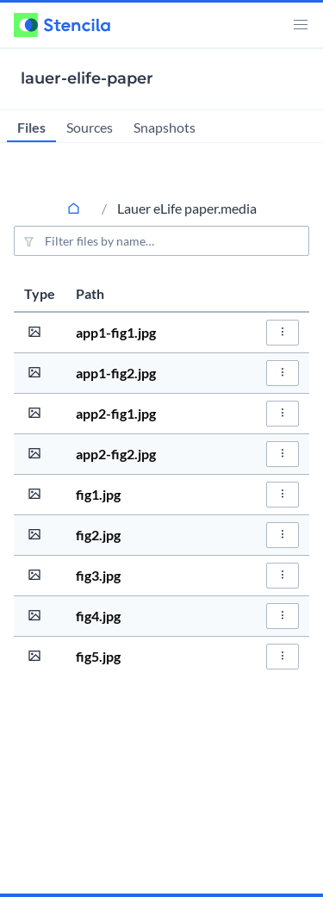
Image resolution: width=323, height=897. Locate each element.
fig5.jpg (98, 656)
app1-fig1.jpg (116, 332)
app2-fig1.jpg (116, 413)
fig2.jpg (98, 534)
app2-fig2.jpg (116, 453)
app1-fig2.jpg (116, 372)
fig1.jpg (98, 494)
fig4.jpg (98, 615)
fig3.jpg (98, 575)
